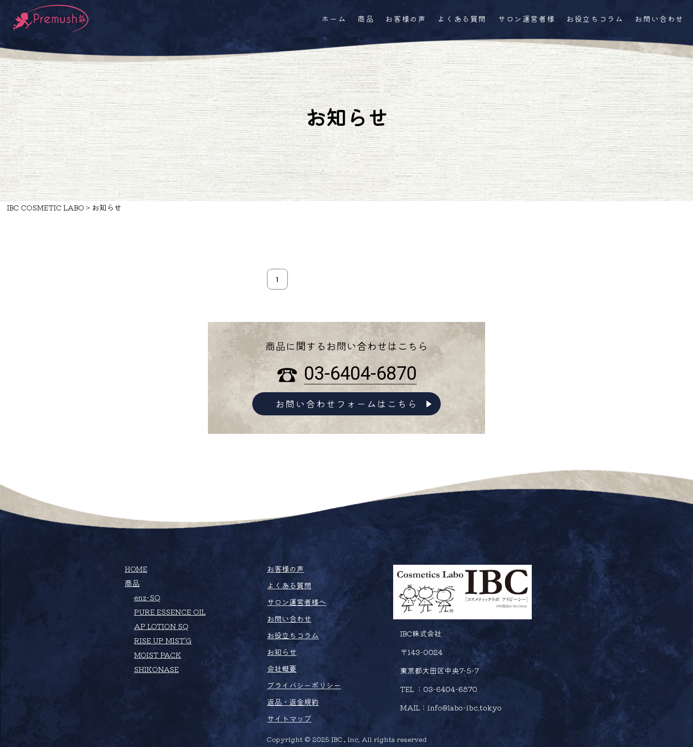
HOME (136, 568)
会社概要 (282, 668)
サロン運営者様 (526, 18)
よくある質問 (462, 18)
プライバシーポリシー (304, 685)
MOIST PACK (157, 654)
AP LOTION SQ (161, 625)
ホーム (334, 18)
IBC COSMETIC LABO (45, 207)
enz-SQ (147, 597)
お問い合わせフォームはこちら (346, 403)
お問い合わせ (659, 18)
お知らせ (282, 651)
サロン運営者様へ (296, 601)
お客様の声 (405, 18)
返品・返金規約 (293, 701)
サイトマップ (289, 718)
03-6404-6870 (360, 373)
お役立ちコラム (594, 18)
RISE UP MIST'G (163, 640)
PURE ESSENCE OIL (170, 611)
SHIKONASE (156, 668)
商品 (366, 18)
